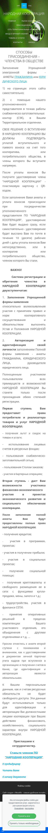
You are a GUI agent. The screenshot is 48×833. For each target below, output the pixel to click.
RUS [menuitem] (24, 6)
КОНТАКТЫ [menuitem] (17, 42)
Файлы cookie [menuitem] (24, 785)
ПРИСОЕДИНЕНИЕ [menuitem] (24, 25)
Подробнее (19, 808)
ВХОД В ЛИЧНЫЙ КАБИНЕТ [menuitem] (16, 34)
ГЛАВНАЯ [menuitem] (12, 21)
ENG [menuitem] (29, 6)
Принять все (24, 816)
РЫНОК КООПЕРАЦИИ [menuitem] (31, 21)
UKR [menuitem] (18, 6)
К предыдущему (11, 764)
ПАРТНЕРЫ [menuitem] (34, 38)
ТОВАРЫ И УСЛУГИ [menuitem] (17, 38)
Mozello (18, 792)
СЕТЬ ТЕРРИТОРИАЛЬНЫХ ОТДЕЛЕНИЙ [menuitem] (24, 29)
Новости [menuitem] (38, 34)
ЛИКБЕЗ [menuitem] (31, 42)
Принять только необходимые (24, 823)
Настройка (29, 808)
